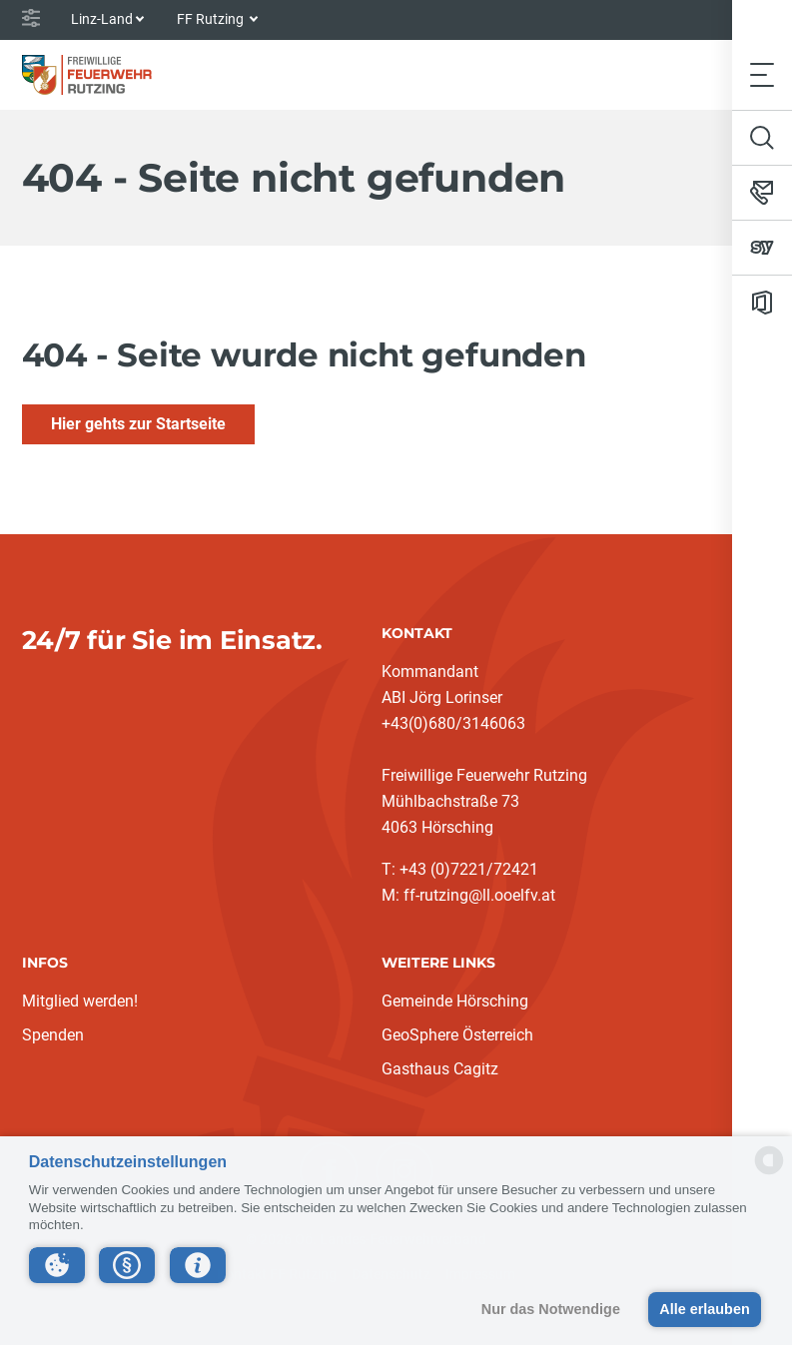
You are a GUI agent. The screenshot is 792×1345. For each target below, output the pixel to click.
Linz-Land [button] (102, 19)
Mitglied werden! (80, 1001)
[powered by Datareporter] (769, 1172)
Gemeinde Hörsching (455, 1001)
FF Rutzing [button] (212, 19)
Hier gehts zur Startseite (138, 423)
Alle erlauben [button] (704, 1309)
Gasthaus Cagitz (440, 1068)
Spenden (53, 1034)
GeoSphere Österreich (457, 1034)
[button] (57, 1265)
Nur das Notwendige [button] (550, 1309)
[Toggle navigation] (762, 74)
